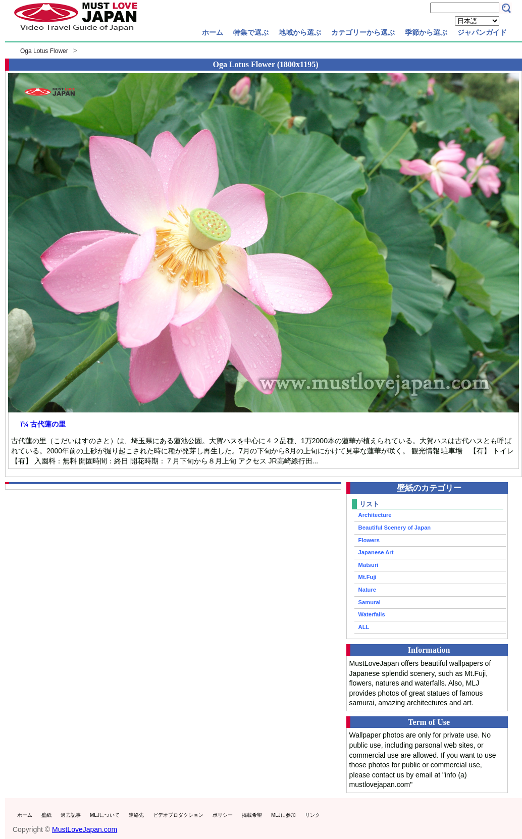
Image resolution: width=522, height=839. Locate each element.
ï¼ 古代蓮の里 (43, 424)
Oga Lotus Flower (44, 51)
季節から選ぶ (426, 32)
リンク (312, 815)
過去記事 (71, 815)
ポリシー (223, 815)
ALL (364, 627)
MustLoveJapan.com (84, 829)
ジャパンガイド (482, 32)
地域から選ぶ (300, 32)
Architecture (375, 515)
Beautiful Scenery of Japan (394, 528)
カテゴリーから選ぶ (363, 32)
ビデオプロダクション (178, 815)
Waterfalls (371, 614)
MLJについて (105, 815)
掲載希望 (252, 815)
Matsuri (368, 565)
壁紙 (46, 815)
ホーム (212, 32)
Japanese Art (376, 552)
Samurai (369, 602)
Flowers (369, 540)
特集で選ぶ (251, 32)
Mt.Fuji (367, 577)
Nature (367, 590)
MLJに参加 (283, 815)
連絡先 (136, 815)
